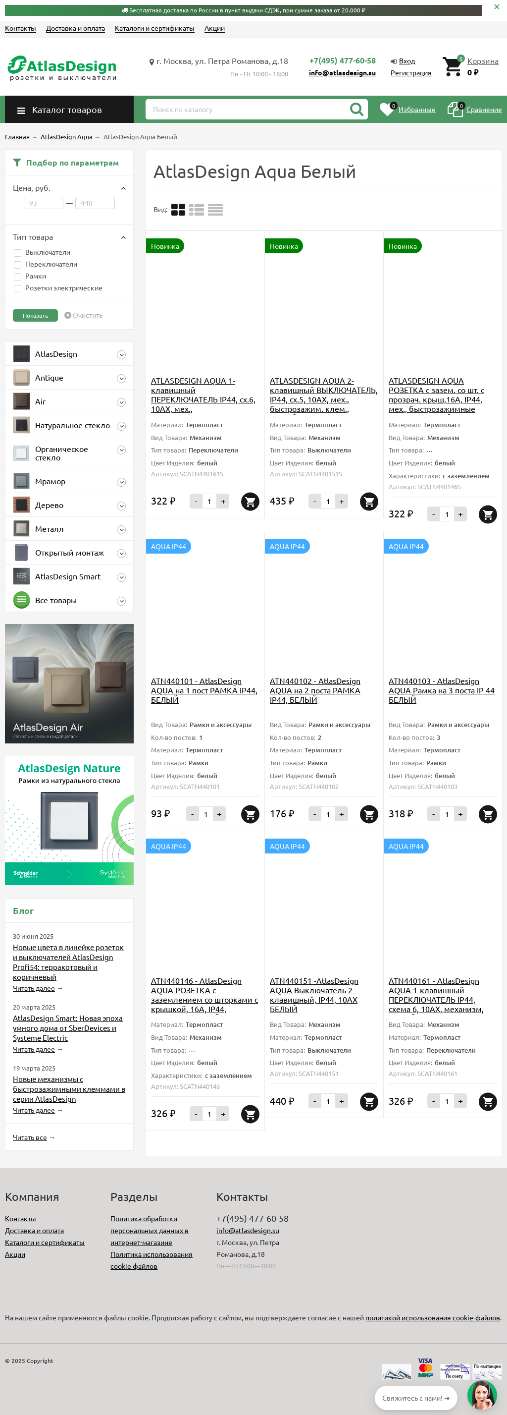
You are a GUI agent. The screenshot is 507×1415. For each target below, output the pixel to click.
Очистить (87, 315)
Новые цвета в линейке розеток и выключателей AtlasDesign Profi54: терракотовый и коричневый (68, 961)
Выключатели (42, 251)
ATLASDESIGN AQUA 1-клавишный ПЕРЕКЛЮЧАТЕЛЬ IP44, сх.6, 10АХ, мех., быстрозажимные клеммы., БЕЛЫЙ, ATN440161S (203, 403)
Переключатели (45, 263)
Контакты (20, 27)
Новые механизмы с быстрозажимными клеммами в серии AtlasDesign (69, 1088)
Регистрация (411, 72)
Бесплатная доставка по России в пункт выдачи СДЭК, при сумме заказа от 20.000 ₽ (247, 10)
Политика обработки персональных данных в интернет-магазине (149, 1230)
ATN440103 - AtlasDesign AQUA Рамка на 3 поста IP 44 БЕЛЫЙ (442, 690)
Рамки (30, 275)
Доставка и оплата (75, 27)
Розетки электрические (58, 287)
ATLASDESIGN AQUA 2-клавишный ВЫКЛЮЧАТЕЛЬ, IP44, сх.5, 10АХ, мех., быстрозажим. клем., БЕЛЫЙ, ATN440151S (324, 399)
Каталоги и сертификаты (155, 27)
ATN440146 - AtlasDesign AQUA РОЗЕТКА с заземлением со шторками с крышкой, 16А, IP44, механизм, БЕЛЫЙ (204, 999)
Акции (214, 27)
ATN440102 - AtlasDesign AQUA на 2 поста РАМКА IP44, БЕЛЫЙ (315, 690)
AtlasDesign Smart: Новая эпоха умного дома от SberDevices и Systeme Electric (68, 1027)
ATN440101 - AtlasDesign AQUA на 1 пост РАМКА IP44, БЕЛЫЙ (204, 690)
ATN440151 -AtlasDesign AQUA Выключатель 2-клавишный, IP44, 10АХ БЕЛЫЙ (314, 994)
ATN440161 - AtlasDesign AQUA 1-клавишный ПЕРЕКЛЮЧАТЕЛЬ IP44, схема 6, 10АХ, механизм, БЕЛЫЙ (436, 999)
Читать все (30, 1136)
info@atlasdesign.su (342, 72)
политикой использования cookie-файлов (432, 1317)
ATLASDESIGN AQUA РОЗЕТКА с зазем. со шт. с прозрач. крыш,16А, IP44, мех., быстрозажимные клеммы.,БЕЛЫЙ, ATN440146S (436, 403)
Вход (407, 60)
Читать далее (34, 987)
